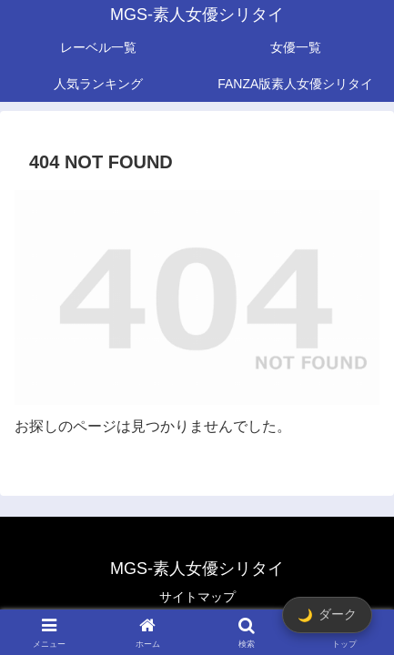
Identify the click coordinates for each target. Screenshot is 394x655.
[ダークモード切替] (327, 615)
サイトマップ (197, 597)
